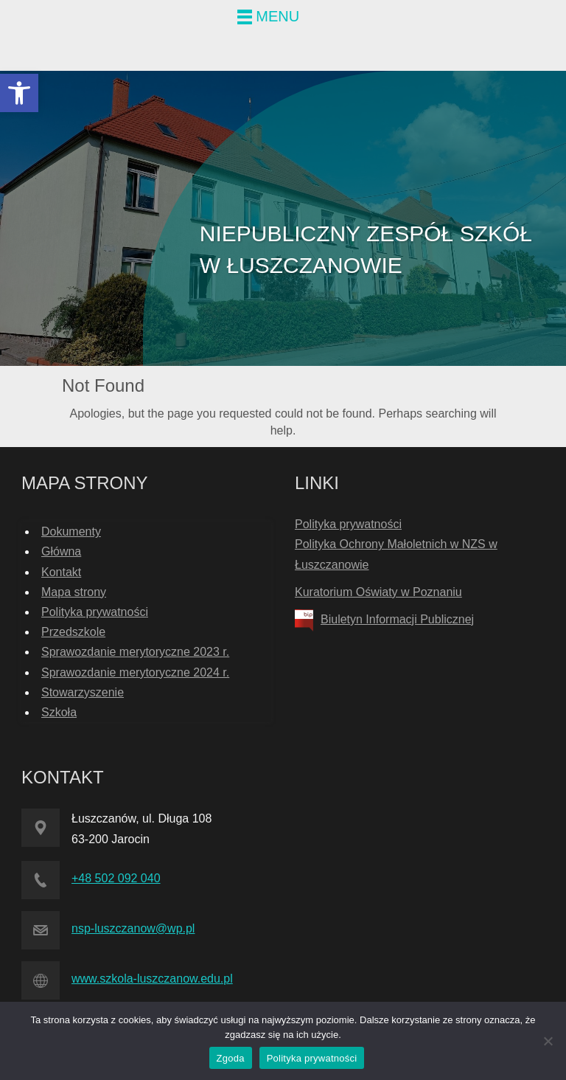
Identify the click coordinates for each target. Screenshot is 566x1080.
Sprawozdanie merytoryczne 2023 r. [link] (135, 651)
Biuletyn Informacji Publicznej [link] (397, 619)
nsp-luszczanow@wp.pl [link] (133, 928)
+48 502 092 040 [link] (116, 878)
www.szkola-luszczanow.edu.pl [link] (152, 978)
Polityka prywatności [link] (94, 612)
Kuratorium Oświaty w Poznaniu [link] (378, 592)
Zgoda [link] (231, 1058)
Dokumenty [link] (71, 531)
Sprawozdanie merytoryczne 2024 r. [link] (135, 672)
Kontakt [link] (61, 572)
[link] (19, 93)
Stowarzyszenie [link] (82, 692)
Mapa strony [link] (73, 592)
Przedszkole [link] (73, 632)
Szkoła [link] (59, 712)
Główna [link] (61, 551)
